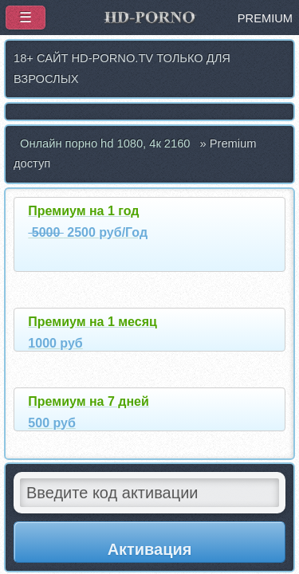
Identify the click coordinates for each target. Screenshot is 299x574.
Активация (150, 549)
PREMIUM (265, 18)
